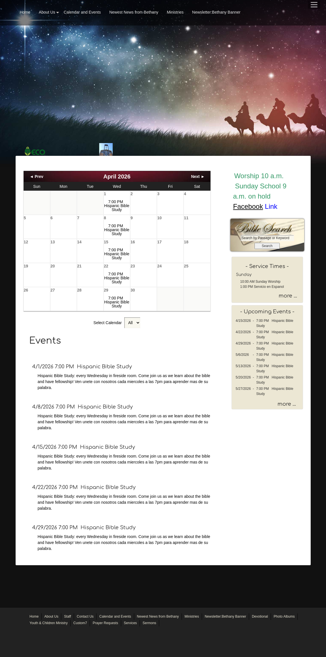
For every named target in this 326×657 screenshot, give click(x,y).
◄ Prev (36, 176)
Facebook (248, 206)
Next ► (198, 176)
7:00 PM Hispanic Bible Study (116, 205)
